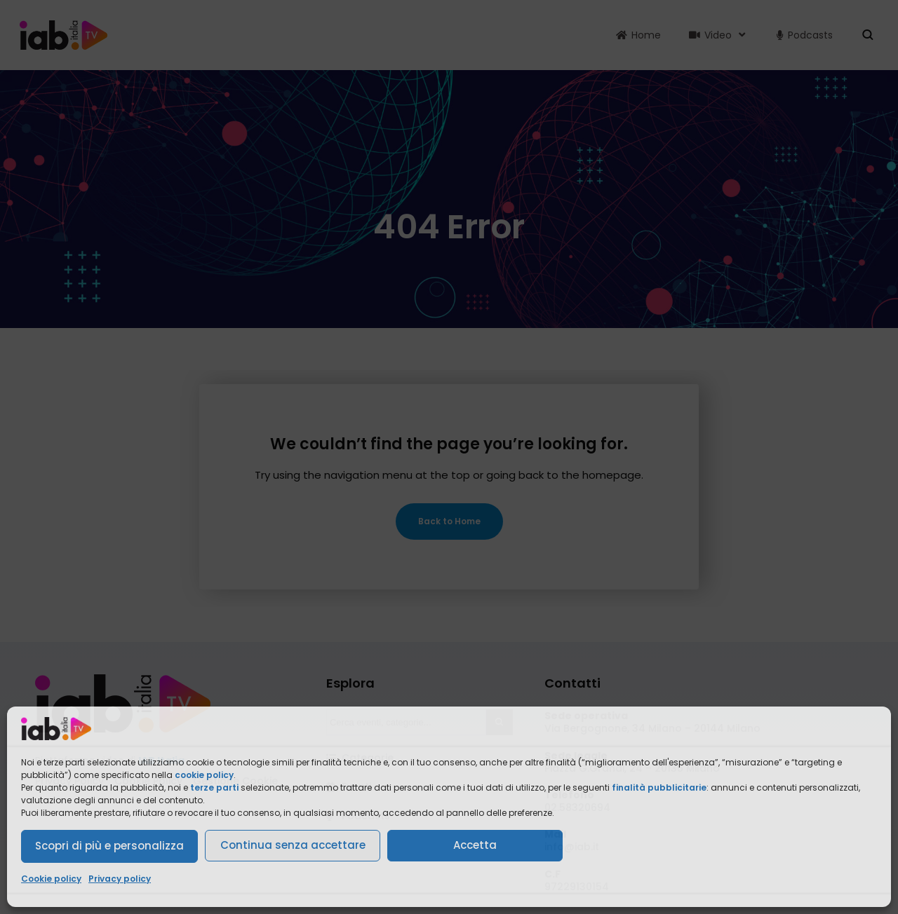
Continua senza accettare (293, 845)
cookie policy (204, 775)
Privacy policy (119, 879)
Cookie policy (51, 879)
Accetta (475, 845)
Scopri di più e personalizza (109, 845)
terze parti (214, 787)
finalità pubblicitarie (659, 787)
